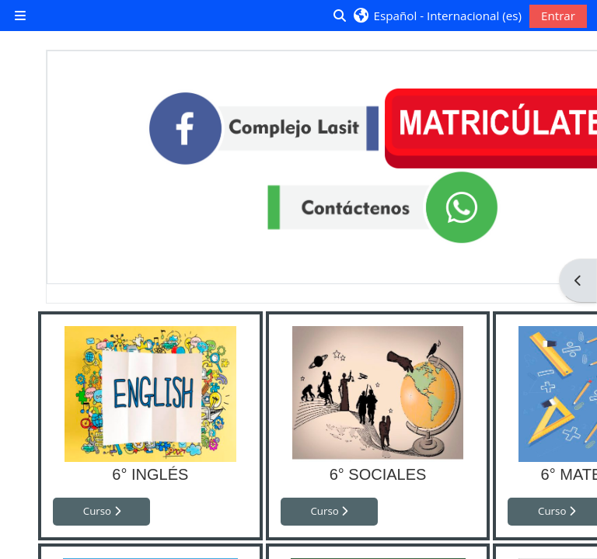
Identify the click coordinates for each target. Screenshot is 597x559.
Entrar (558, 15)
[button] (437, 15)
